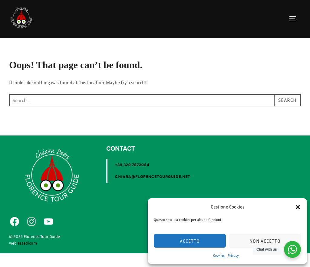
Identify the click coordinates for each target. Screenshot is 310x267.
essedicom (27, 256)
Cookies (219, 255)
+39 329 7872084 (132, 178)
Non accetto (265, 241)
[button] (298, 207)
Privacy (233, 255)
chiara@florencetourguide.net (152, 190)
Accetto (190, 241)
